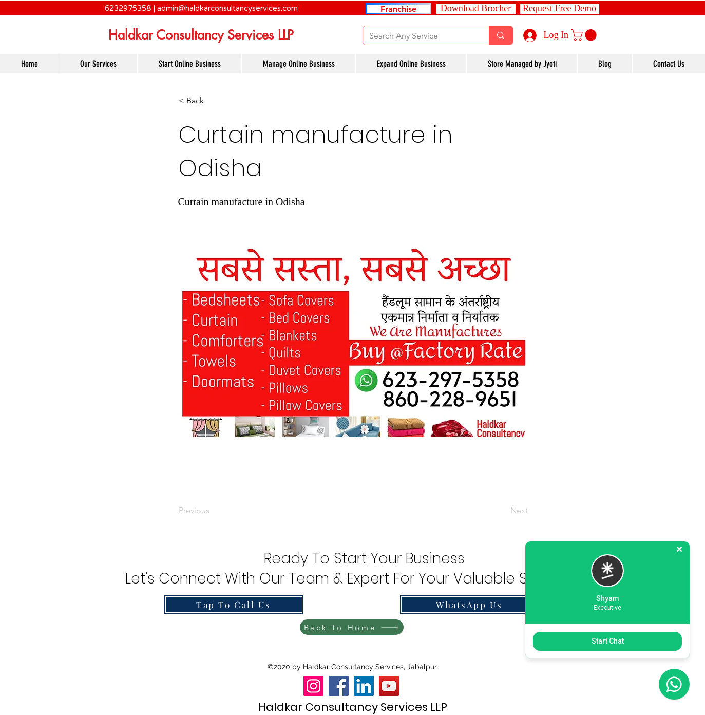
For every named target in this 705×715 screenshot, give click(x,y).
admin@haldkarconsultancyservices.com (227, 8)
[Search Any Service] (418, 36)
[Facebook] (339, 686)
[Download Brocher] (476, 8)
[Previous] (212, 510)
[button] (560, 8)
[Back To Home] (352, 627)
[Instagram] (313, 686)
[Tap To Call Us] (234, 604)
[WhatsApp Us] (469, 604)
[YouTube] (389, 686)
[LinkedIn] (364, 686)
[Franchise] (398, 8)
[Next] (502, 510)
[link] (585, 35)
